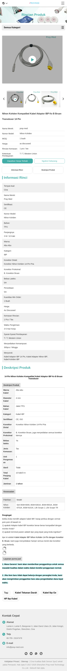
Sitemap (24, 661)
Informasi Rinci (17, 170)
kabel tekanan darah (26, 593)
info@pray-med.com (15, 647)
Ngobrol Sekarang (49, 161)
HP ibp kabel (10, 599)
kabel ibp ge (49, 593)
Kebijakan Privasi (11, 661)
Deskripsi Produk (48, 170)
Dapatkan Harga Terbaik (17, 161)
